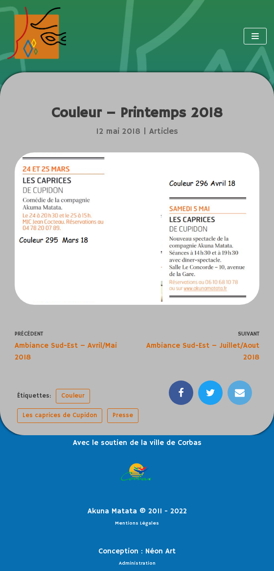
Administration (137, 563)
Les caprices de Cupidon (60, 415)
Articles (163, 132)
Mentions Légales (137, 523)
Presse (123, 415)
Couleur (73, 396)
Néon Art (160, 551)
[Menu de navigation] (255, 36)
